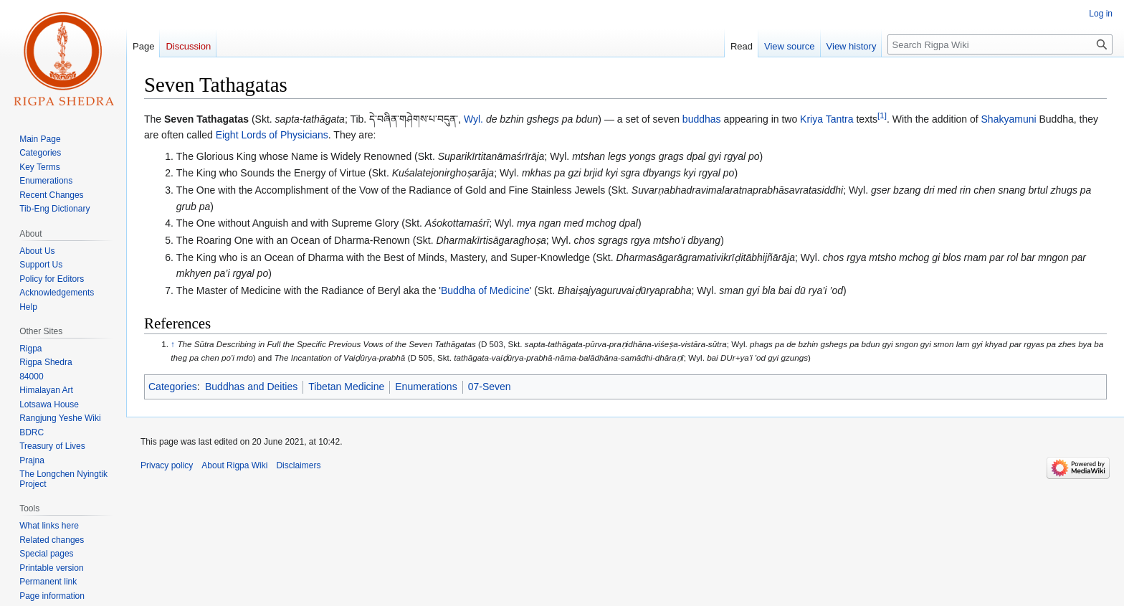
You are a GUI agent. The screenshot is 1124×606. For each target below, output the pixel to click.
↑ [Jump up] (173, 344)
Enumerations (426, 386)
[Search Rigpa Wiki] (1000, 44)
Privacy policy (166, 465)
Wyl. (473, 119)
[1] (882, 115)
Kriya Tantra (826, 119)
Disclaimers (298, 465)
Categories (172, 386)
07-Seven (489, 386)
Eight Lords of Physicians (272, 135)
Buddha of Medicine (485, 290)
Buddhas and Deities (251, 386)
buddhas (701, 119)
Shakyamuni (1009, 119)
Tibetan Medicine (346, 386)
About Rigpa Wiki (234, 465)
